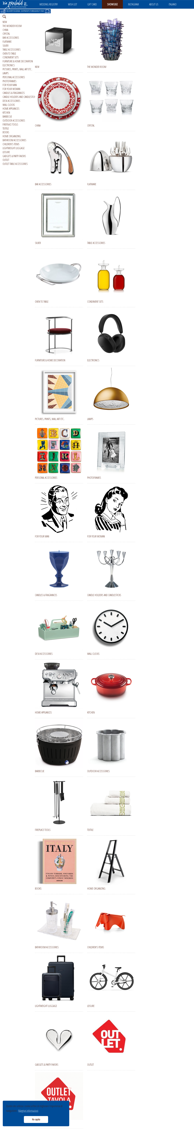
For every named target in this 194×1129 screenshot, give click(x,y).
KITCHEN (6, 112)
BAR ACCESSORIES (11, 38)
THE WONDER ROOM (12, 26)
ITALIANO (173, 4)
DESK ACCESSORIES (11, 101)
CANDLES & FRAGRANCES (14, 93)
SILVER (5, 45)
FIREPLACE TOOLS (10, 124)
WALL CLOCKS (9, 105)
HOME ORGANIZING (12, 136)
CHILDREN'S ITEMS (11, 144)
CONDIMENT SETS (11, 57)
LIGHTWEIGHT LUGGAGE (14, 148)
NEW (5, 22)
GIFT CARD (92, 4)
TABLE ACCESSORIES (12, 49)
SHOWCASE (112, 4)
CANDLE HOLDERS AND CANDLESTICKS (20, 97)
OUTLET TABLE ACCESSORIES (15, 164)
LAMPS (6, 73)
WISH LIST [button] (72, 4)
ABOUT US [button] (153, 4)
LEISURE (6, 152)
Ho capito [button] (36, 1119)
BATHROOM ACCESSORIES (14, 140)
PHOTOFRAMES (9, 81)
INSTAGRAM (133, 4)
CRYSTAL (6, 34)
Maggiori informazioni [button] (28, 1111)
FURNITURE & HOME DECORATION (18, 61)
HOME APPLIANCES (11, 108)
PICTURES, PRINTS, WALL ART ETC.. (17, 69)
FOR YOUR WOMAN (11, 89)
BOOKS (6, 132)
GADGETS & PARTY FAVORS (14, 156)
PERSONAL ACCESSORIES (14, 77)
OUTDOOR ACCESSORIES (14, 120)
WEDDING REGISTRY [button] (48, 4)
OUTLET (6, 160)
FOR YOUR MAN (10, 85)
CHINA (5, 30)
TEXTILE (6, 128)
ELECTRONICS (9, 65)
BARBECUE (7, 116)
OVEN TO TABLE (9, 53)
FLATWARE (7, 42)
